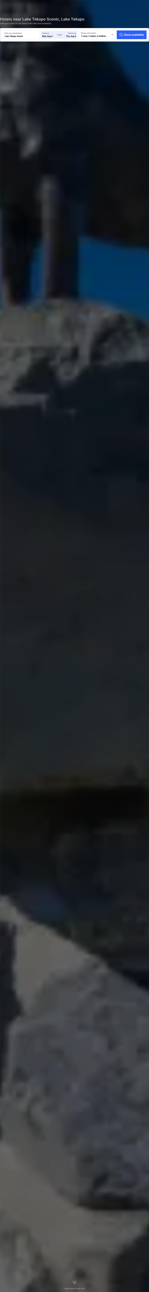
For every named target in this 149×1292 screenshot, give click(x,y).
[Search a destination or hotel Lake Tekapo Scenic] (20, 34)
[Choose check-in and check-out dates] (50, 35)
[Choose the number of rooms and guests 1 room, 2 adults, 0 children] (97, 35)
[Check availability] (132, 34)
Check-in (45, 33)
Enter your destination (13, 33)
